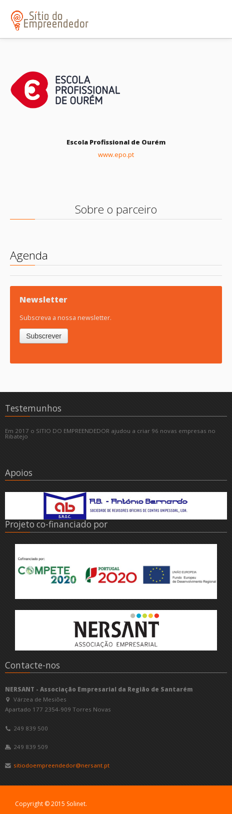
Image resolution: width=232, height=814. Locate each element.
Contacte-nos (32, 665)
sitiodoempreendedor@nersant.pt (62, 765)
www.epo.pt (116, 154)
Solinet (76, 804)
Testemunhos (33, 408)
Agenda (29, 255)
